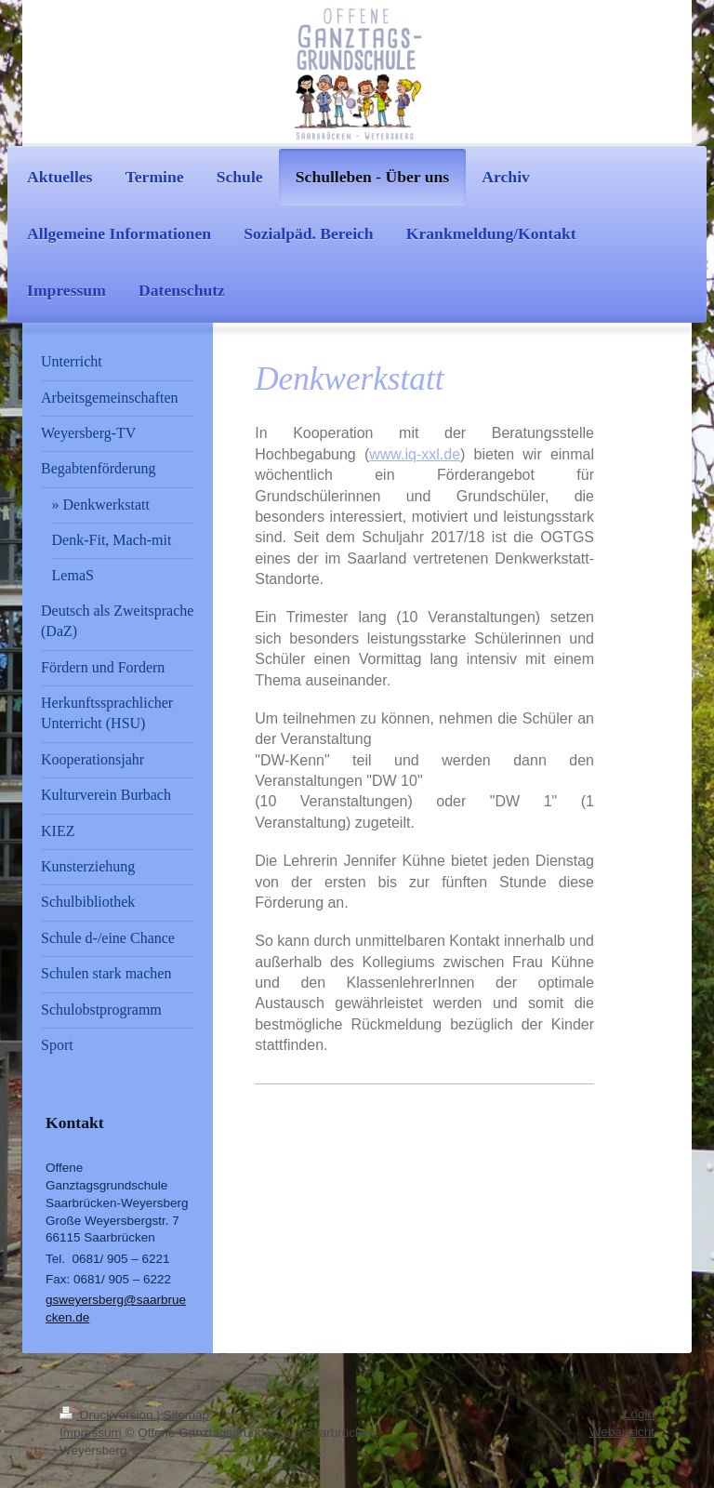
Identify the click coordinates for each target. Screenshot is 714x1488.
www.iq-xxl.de (414, 454)
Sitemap (187, 1415)
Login (639, 1414)
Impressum (91, 1433)
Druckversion (108, 1415)
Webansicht (621, 1432)
